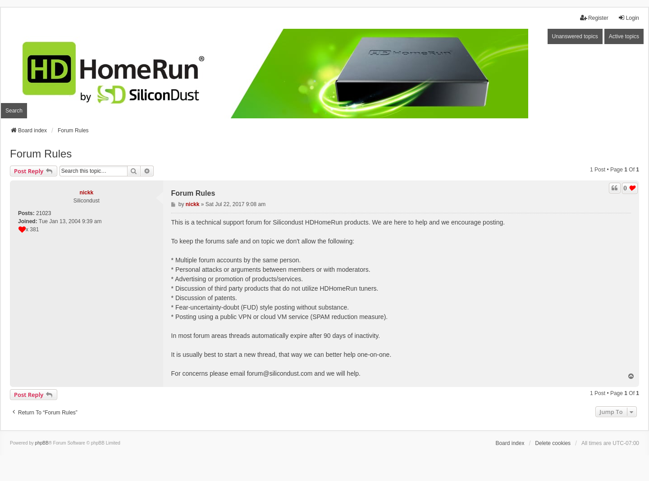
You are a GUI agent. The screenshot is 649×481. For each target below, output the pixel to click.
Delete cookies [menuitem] (553, 443)
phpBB (42, 443)
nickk (86, 192)
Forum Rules (41, 154)
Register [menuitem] (594, 17)
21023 (43, 213)
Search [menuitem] (14, 111)
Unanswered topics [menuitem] (575, 36)
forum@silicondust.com (280, 373)
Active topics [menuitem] (624, 36)
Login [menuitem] (628, 17)
